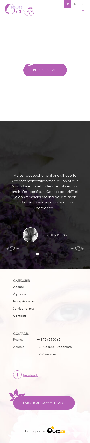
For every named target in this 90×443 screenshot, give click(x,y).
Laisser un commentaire (44, 403)
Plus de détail (45, 70)
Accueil (18, 287)
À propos (19, 294)
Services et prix (23, 308)
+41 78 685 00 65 (48, 339)
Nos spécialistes (24, 301)
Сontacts (19, 316)
